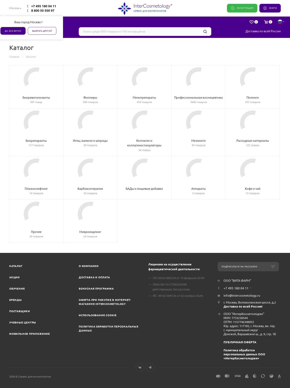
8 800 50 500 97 (42, 10)
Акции (14, 277)
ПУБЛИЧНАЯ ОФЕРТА (240, 342)
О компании (89, 266)
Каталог (16, 266)
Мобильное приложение (29, 333)
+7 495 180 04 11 (43, 6)
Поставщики (19, 311)
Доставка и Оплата (94, 277)
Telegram (150, 367)
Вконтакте (140, 367)
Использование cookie (98, 315)
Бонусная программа (96, 288)
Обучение (17, 288)
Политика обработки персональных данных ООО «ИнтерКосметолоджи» (244, 354)
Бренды (15, 299)
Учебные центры (22, 322)
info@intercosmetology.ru (242, 295)
